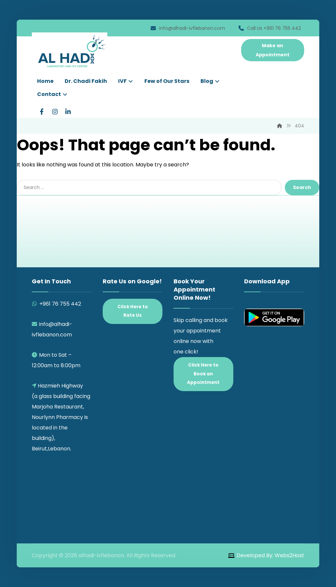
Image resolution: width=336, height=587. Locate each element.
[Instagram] (55, 111)
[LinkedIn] (68, 111)
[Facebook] (41, 111)
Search (302, 187)
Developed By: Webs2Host (270, 555)
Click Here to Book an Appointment (203, 374)
